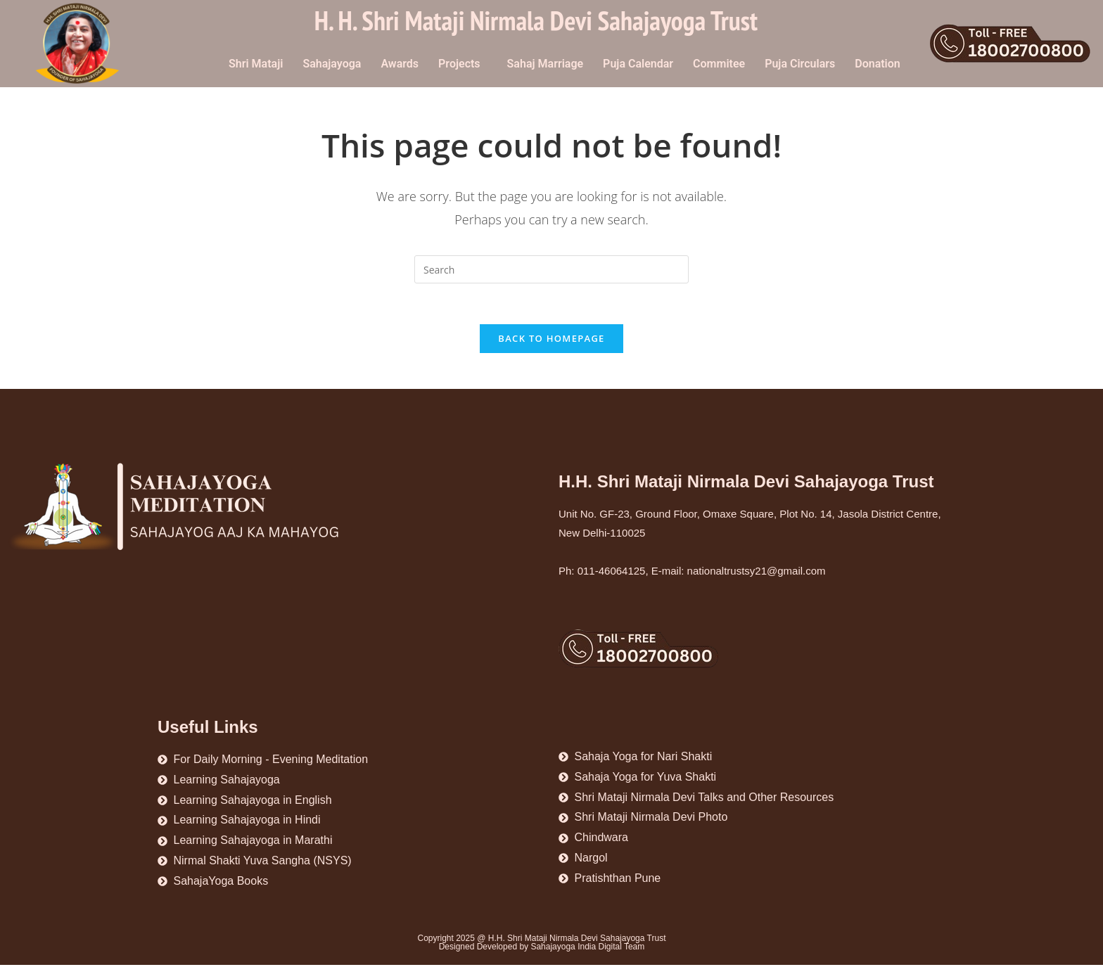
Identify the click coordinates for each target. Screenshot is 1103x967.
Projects (459, 63)
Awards (400, 63)
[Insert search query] (551, 269)
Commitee (719, 63)
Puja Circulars (800, 63)
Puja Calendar (638, 63)
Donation (877, 63)
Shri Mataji (256, 63)
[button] (462, 64)
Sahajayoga (331, 63)
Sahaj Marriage (545, 63)
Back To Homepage (551, 340)
